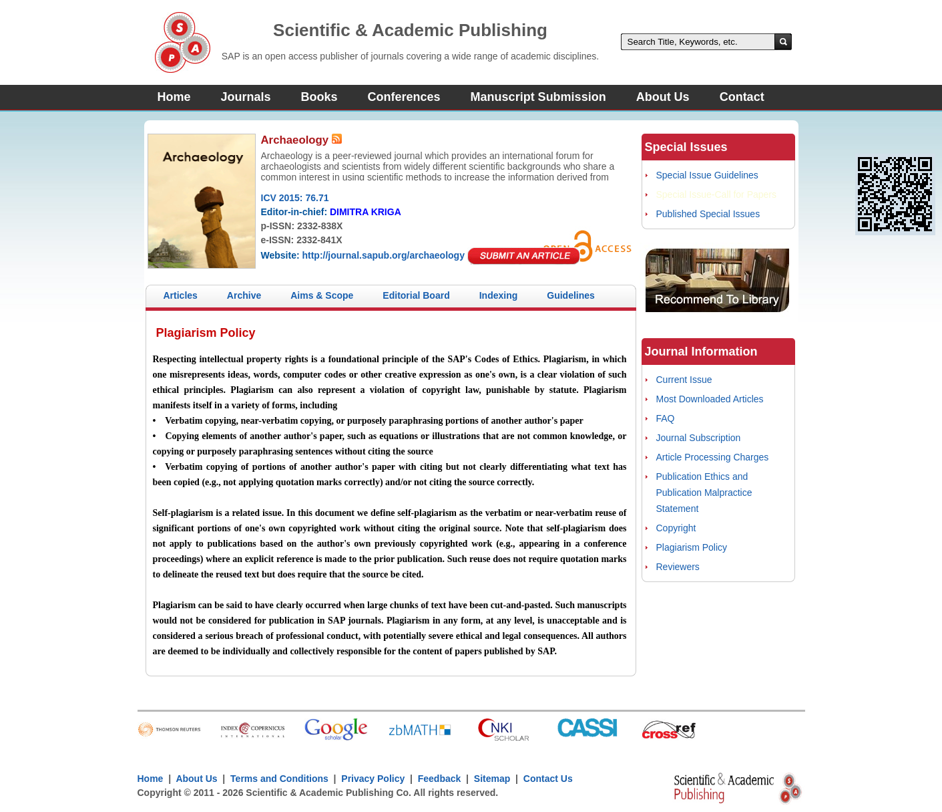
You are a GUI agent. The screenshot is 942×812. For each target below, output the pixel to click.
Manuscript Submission (538, 97)
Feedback (439, 778)
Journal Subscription (698, 437)
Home (174, 97)
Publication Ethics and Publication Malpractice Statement (704, 492)
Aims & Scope (321, 295)
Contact (742, 97)
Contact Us (548, 778)
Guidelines (571, 295)
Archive (244, 295)
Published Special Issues (708, 214)
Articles (181, 295)
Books (319, 97)
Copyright (676, 528)
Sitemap (492, 778)
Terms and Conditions (279, 778)
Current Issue (684, 379)
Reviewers (678, 566)
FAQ (665, 418)
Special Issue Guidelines (707, 175)
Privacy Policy (373, 778)
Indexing (498, 295)
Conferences (404, 97)
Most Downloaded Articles (710, 399)
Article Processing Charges (712, 457)
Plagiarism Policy (692, 547)
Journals (246, 97)
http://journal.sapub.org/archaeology (383, 255)
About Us (663, 97)
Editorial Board (416, 295)
